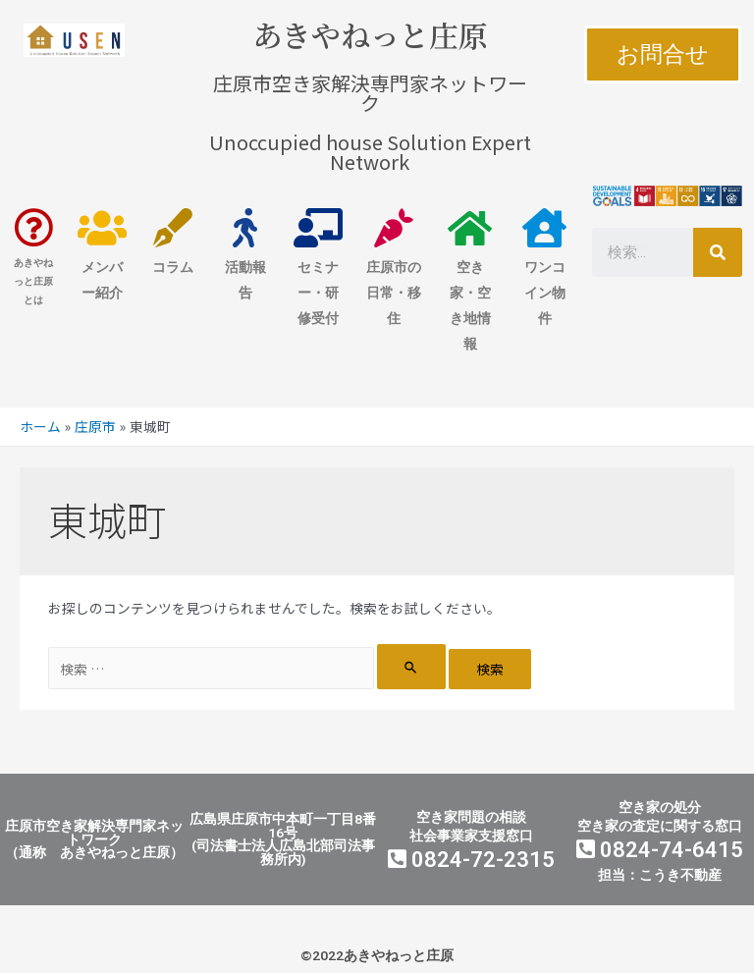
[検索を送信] (411, 666)
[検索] (717, 252)
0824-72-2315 (471, 859)
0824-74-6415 (659, 850)
